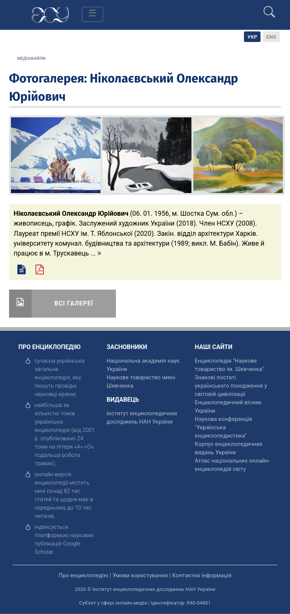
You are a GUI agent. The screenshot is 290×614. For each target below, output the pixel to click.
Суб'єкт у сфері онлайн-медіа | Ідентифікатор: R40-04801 (145, 603)
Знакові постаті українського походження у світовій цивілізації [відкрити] (231, 385)
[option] (271, 36)
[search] (269, 8)
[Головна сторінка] (50, 14)
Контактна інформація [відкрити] (201, 575)
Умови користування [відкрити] (140, 575)
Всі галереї (73, 303)
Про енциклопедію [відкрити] (83, 575)
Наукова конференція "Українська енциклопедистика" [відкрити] (223, 427)
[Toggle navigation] (92, 14)
